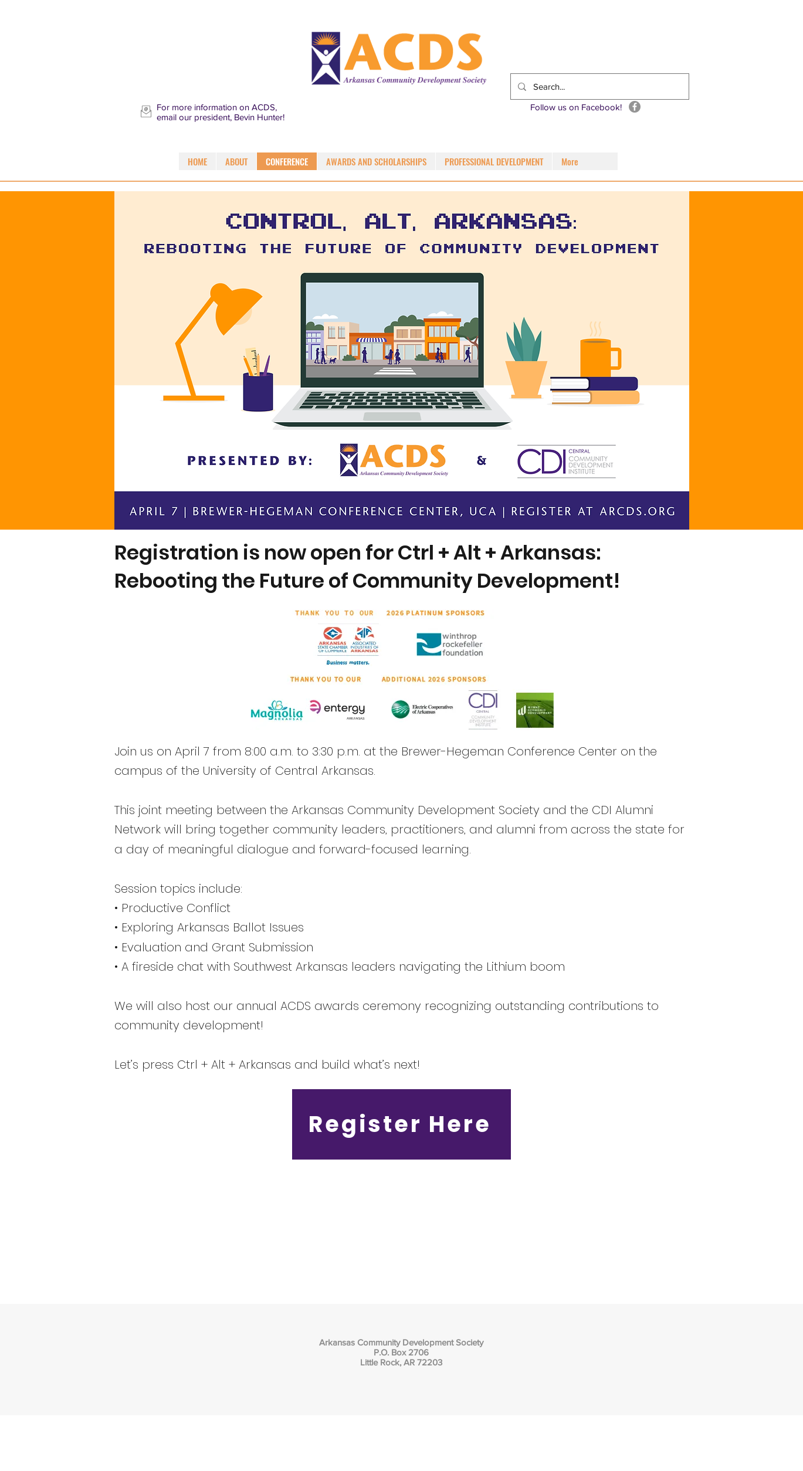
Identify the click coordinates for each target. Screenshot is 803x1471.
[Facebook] (635, 107)
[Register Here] (401, 1124)
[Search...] (598, 86)
